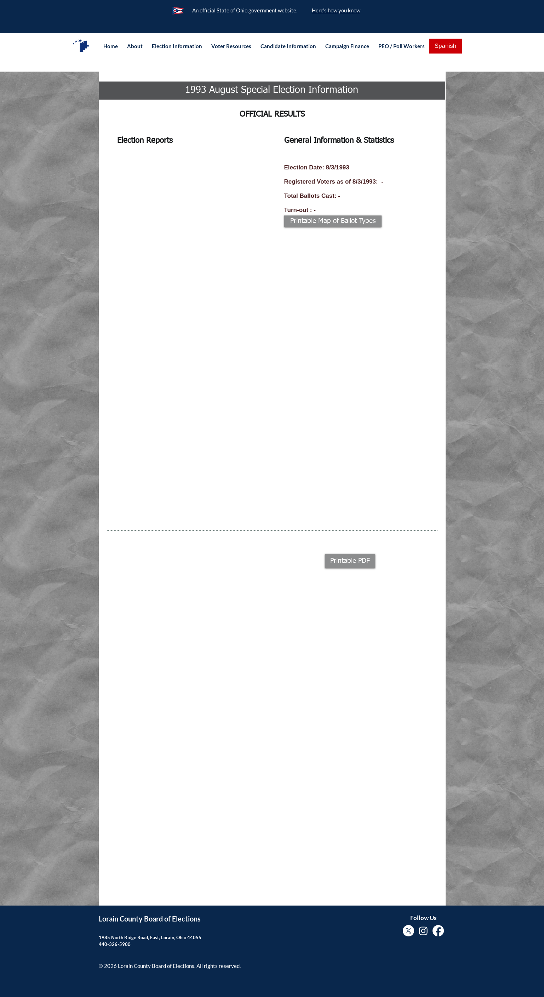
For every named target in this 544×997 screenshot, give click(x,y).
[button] (134, 46)
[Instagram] (423, 930)
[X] (408, 930)
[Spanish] (445, 46)
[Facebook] (438, 930)
